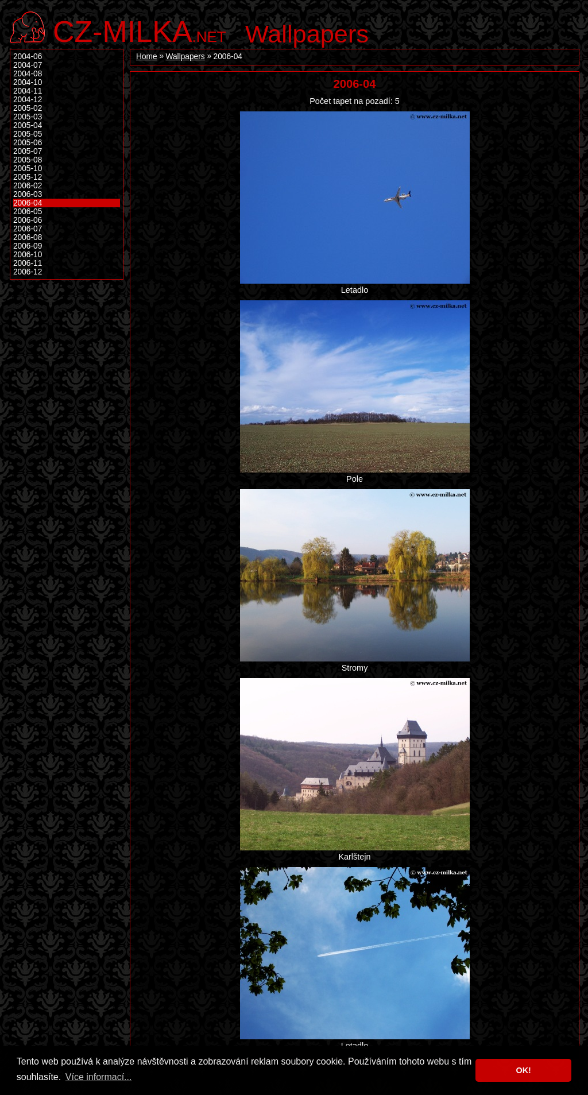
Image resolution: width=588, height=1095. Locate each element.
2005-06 (27, 142)
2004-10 (27, 82)
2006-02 (27, 185)
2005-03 (27, 117)
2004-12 (27, 99)
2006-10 (27, 254)
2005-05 (27, 134)
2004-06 (27, 56)
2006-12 (27, 272)
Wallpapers (307, 34)
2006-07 (27, 229)
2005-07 (27, 151)
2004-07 (27, 65)
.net (139, 30)
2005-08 (27, 160)
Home (146, 56)
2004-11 (27, 91)
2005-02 (27, 108)
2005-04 (27, 125)
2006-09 (27, 246)
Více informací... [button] (98, 1077)
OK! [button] (523, 1070)
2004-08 (27, 73)
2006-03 (27, 194)
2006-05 (27, 211)
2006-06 (27, 220)
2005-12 (27, 177)
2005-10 (27, 168)
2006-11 (27, 263)
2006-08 (27, 237)
